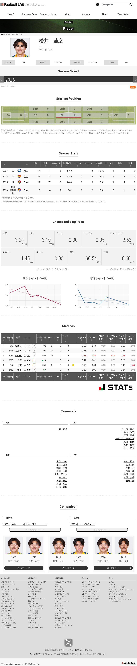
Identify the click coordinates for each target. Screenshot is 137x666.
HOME (11, 14)
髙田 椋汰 (129, 441)
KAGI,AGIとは (114, 592)
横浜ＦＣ (31, 601)
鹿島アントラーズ (7, 582)
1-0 (28, 350)
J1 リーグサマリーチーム (91, 582)
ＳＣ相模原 (59, 589)
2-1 (28, 355)
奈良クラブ (59, 606)
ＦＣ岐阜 (58, 599)
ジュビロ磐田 (33, 613)
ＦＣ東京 (4, 594)
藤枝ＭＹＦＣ (33, 616)
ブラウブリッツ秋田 (35, 589)
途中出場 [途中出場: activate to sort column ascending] (56, 164)
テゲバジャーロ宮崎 (35, 628)
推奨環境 (54, 650)
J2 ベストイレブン (88, 594)
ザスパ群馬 (59, 587)
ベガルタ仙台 (33, 587)
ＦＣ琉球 (58, 628)
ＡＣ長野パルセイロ (62, 594)
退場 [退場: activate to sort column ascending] (130, 164)
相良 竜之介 (60, 474)
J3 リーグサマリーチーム (91, 596)
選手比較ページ (24, 568)
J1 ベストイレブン (88, 587)
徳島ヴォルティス (34, 618)
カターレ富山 (33, 611)
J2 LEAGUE (32, 578)
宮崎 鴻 (130, 464)
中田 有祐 (129, 474)
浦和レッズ (5, 587)
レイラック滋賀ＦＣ (62, 601)
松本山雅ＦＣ (60, 592)
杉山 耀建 (61, 487)
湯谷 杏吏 (61, 461)
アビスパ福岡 (6, 625)
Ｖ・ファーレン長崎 (8, 628)
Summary (85, 578)
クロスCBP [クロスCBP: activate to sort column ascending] (101, 338)
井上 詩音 (129, 448)
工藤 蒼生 (61, 480)
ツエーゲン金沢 (60, 596)
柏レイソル (5, 592)
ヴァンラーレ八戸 (34, 584)
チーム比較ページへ (35, 530)
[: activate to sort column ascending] (10, 164)
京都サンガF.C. (6, 611)
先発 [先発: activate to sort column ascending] (46, 164)
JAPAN (67, 14)
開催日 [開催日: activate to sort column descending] (10, 338)
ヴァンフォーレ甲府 (35, 606)
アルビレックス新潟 (35, 608)
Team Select (124, 14)
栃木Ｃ (18, 346)
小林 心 (130, 468)
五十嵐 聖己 (128, 429)
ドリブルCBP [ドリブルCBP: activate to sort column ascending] (111, 338)
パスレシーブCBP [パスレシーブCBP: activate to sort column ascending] (120, 338)
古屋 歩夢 (129, 477)
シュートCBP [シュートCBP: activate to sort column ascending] (130, 338)
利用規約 (47, 650)
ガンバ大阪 (5, 613)
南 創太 (63, 477)
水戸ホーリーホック (8, 584)
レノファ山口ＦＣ (61, 611)
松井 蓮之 (61, 464)
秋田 (19, 370)
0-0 (28, 360)
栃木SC (18, 355)
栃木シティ (32, 596)
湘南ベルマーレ (33, 604)
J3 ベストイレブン (88, 601)
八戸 (19, 360)
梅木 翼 (130, 471)
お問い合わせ (88, 650)
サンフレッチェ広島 (8, 623)
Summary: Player (48, 14)
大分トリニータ (33, 625)
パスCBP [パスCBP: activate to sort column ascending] (91, 338)
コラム (111, 582)
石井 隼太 (129, 445)
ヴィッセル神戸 (7, 618)
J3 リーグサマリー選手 (90, 599)
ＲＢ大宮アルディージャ (37, 599)
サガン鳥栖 (32, 623)
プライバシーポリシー (67, 650)
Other (111, 578)
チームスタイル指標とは (117, 596)
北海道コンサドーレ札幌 (37, 582)
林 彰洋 (63, 429)
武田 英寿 (61, 468)
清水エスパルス (7, 606)
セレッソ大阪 (6, 616)
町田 (26, 171)
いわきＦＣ (32, 594)
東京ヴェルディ (7, 596)
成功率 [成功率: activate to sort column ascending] (98, 164)
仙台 (26, 176)
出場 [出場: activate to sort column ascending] (35, 164)
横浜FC (18, 350)
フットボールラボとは (117, 587)
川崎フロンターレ (7, 601)
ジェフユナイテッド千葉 (10, 589)
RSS (132, 87)
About (105, 14)
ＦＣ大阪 (58, 604)
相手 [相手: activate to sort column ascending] (18, 338)
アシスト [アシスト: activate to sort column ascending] (109, 164)
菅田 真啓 (129, 435)
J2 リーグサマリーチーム (91, 589)
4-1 (28, 346)
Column (86, 14)
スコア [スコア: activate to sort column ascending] (27, 338)
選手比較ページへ (102, 530)
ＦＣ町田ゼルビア (7, 599)
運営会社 (79, 650)
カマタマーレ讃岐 (61, 613)
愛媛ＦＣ (58, 616)
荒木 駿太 (129, 461)
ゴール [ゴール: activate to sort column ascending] (77, 164)
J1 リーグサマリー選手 (90, 584)
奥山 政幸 (129, 432)
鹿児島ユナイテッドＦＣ (64, 625)
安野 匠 (130, 480)
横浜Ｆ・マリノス (7, 604)
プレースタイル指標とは (117, 594)
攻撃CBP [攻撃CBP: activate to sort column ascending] (81, 338)
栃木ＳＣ (58, 584)
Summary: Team (30, 14)
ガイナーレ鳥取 (60, 608)
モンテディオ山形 (34, 592)
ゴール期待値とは (115, 601)
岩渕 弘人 (61, 484)
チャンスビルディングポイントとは (52, 269)
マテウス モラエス (124, 438)
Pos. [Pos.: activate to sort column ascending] (50, 338)
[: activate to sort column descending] (4, 164)
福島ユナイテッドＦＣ (63, 582)
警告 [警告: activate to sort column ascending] (120, 164)
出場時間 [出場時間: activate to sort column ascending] (67, 164)
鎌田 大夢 (61, 471)
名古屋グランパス (7, 608)
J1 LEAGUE (5, 578)
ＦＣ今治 (31, 620)
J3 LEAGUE (59, 578)
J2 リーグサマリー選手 (90, 592)
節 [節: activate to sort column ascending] (4, 338)
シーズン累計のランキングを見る (120, 269)
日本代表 (112, 584)
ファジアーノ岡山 (7, 620)
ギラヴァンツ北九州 (62, 620)
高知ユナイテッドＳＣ (63, 618)
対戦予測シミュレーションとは (120, 599)
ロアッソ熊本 (60, 623)
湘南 (19, 365)
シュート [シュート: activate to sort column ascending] (88, 164)
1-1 (28, 365)
